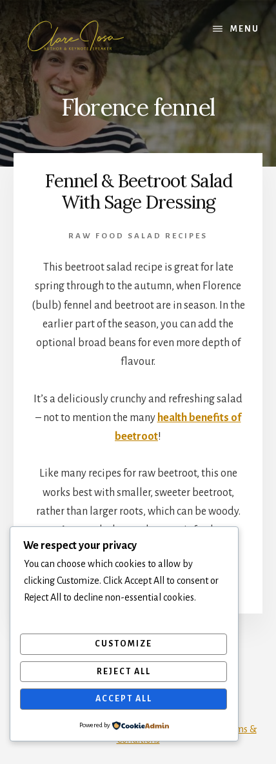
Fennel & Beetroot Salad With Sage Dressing (138, 191)
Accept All (123, 698)
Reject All (124, 671)
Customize (123, 643)
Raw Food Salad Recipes (138, 236)
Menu (244, 29)
